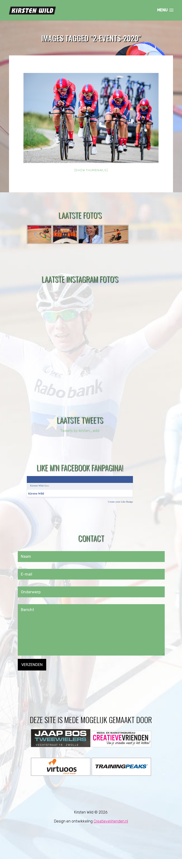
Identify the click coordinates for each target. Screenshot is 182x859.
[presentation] (54, 679)
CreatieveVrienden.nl (111, 821)
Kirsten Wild (37, 485)
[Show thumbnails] (91, 170)
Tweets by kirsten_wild (80, 430)
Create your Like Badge (120, 501)
